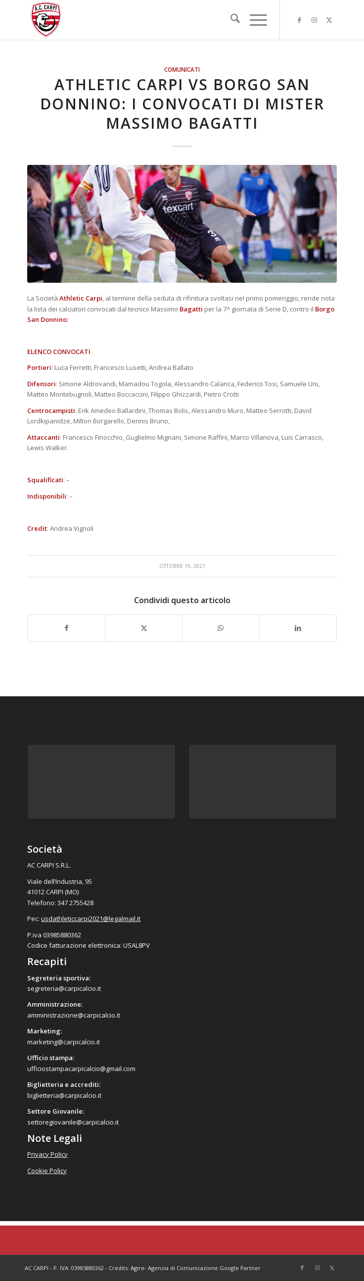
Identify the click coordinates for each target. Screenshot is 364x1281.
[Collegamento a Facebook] (299, 20)
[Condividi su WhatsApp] (220, 628)
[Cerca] (230, 20)
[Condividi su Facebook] (66, 628)
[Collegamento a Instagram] (314, 20)
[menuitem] (230, 20)
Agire (137, 1268)
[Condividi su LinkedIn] (298, 628)
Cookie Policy (47, 1170)
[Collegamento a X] (329, 20)
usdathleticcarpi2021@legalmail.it (90, 918)
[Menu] (253, 20)
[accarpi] (150, 20)
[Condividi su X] (143, 628)
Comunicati (182, 69)
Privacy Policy (47, 1154)
